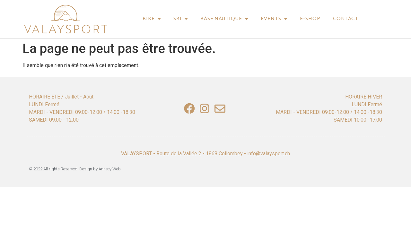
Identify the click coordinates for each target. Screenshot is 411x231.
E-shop (310, 19)
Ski (180, 19)
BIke (152, 19)
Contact (345, 19)
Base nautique (224, 19)
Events (274, 19)
